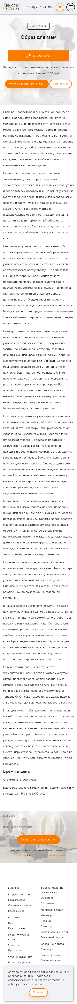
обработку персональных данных (48, 855)
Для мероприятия (51, 960)
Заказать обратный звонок (38, 839)
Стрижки (14, 917)
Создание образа (52, 944)
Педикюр (46, 920)
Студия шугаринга (20, 957)
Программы (15, 950)
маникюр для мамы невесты (22, 690)
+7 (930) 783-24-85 (37, 7)
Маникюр (46, 915)
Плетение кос (16, 910)
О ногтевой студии (52, 937)
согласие (21, 855)
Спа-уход (46, 926)
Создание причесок (19, 905)
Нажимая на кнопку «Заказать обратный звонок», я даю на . (41, 853)
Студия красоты (19, 894)
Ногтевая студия (52, 910)
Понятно (39, 992)
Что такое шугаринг (19, 962)
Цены (11, 923)
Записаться (60, 84)
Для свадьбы (38, 26)
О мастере (14, 945)
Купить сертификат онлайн (27, 84)
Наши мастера (16, 899)
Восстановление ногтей (55, 932)
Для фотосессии (50, 955)
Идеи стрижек (16, 928)
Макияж (13, 887)
